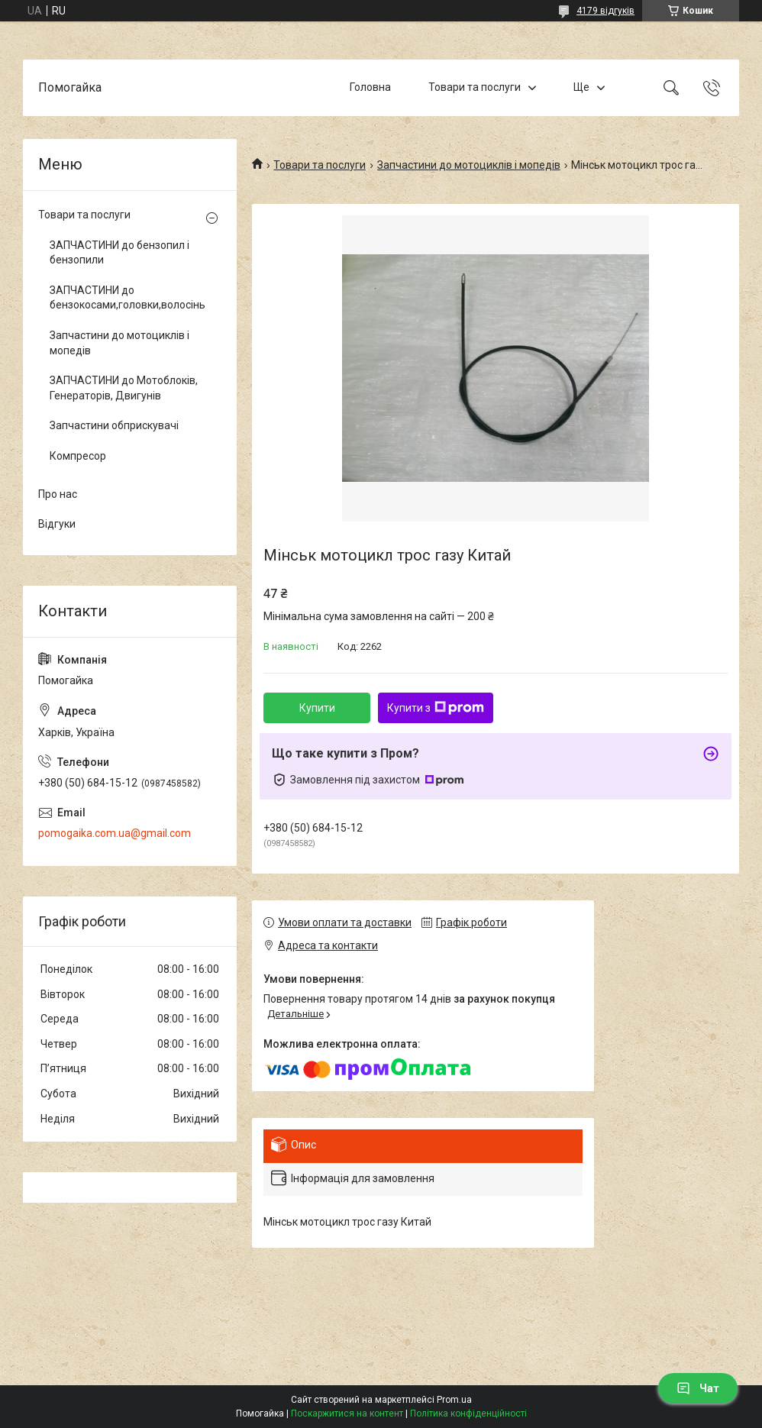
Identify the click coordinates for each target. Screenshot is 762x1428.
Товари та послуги (474, 87)
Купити (317, 708)
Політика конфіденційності (468, 1413)
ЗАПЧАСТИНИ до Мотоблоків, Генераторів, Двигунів (124, 388)
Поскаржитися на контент (347, 1413)
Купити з (435, 708)
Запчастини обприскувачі (114, 425)
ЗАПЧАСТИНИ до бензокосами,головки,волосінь (126, 298)
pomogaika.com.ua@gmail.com (114, 833)
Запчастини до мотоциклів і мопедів (468, 165)
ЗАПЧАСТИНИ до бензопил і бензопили (119, 253)
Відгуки (57, 524)
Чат (697, 1388)
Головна (370, 87)
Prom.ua (454, 1399)
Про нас (57, 494)
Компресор (78, 456)
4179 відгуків (605, 10)
